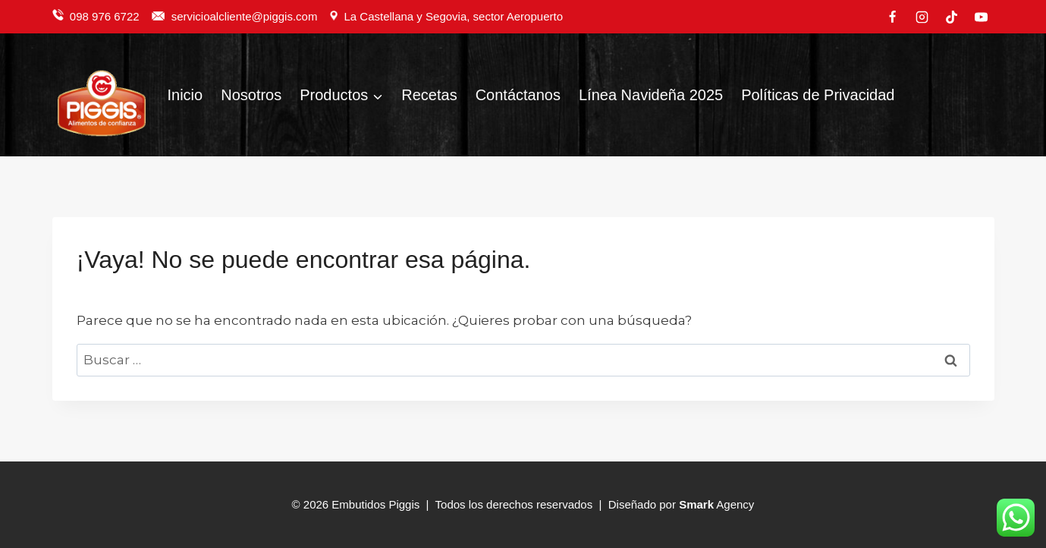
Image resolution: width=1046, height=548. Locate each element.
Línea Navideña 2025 (651, 95)
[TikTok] (951, 17)
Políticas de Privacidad (817, 95)
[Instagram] (921, 17)
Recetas (429, 95)
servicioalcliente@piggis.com (246, 16)
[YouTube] (981, 17)
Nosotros (251, 95)
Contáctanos (518, 95)
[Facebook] (892, 17)
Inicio (185, 95)
